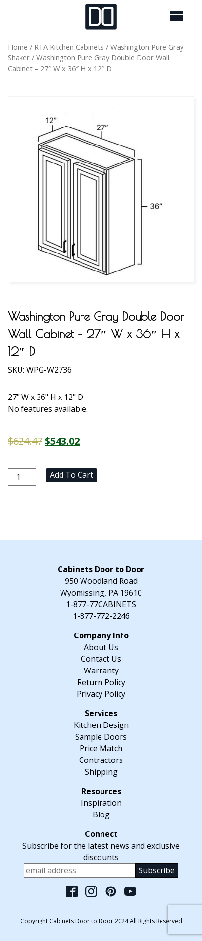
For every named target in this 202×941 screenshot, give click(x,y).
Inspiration (101, 802)
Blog (101, 814)
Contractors (101, 760)
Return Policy (101, 682)
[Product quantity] (22, 477)
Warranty (101, 670)
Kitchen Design (101, 725)
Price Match (101, 748)
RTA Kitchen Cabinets (69, 47)
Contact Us (101, 658)
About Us (101, 647)
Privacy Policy (101, 693)
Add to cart (71, 475)
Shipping (101, 771)
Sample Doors (101, 736)
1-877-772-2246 (101, 616)
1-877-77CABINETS (101, 604)
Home (18, 47)
